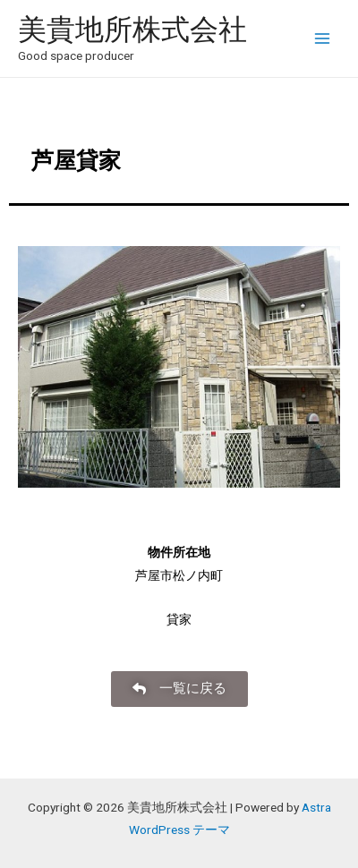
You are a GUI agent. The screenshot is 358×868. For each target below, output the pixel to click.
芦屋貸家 (65, 161)
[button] (179, 689)
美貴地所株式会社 (132, 30)
